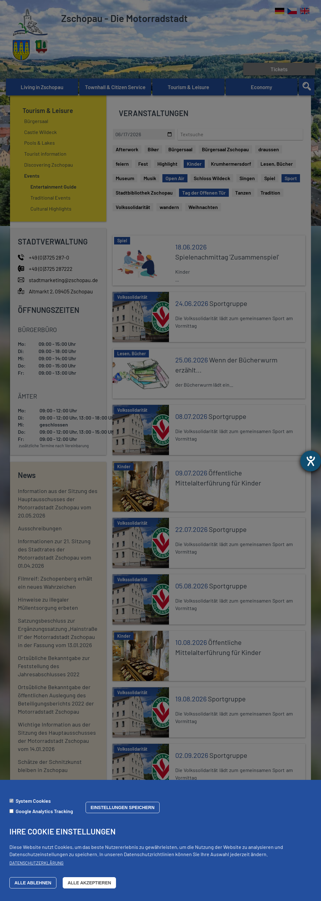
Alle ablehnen (32, 882)
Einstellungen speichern (123, 807)
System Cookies (33, 801)
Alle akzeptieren (89, 882)
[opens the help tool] (310, 461)
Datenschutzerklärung (36, 863)
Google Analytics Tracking (44, 811)
